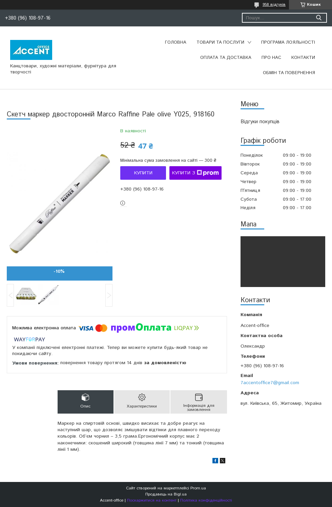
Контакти (303, 57)
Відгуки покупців (260, 121)
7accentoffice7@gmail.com (270, 382)
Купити (143, 173)
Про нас (271, 57)
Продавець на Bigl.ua (166, 494)
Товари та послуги (220, 42)
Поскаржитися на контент (152, 500)
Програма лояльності (288, 42)
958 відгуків (274, 4)
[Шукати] (318, 18)
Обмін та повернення (289, 73)
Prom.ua (198, 488)
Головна (175, 42)
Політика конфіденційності (206, 500)
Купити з (195, 173)
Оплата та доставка (225, 57)
